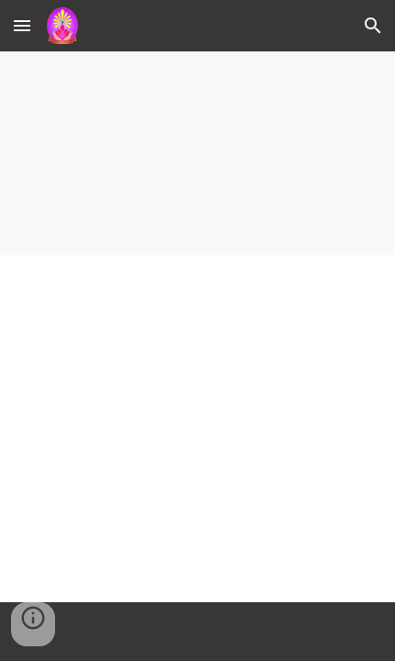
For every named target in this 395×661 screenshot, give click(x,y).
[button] (22, 25)
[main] (198, 153)
